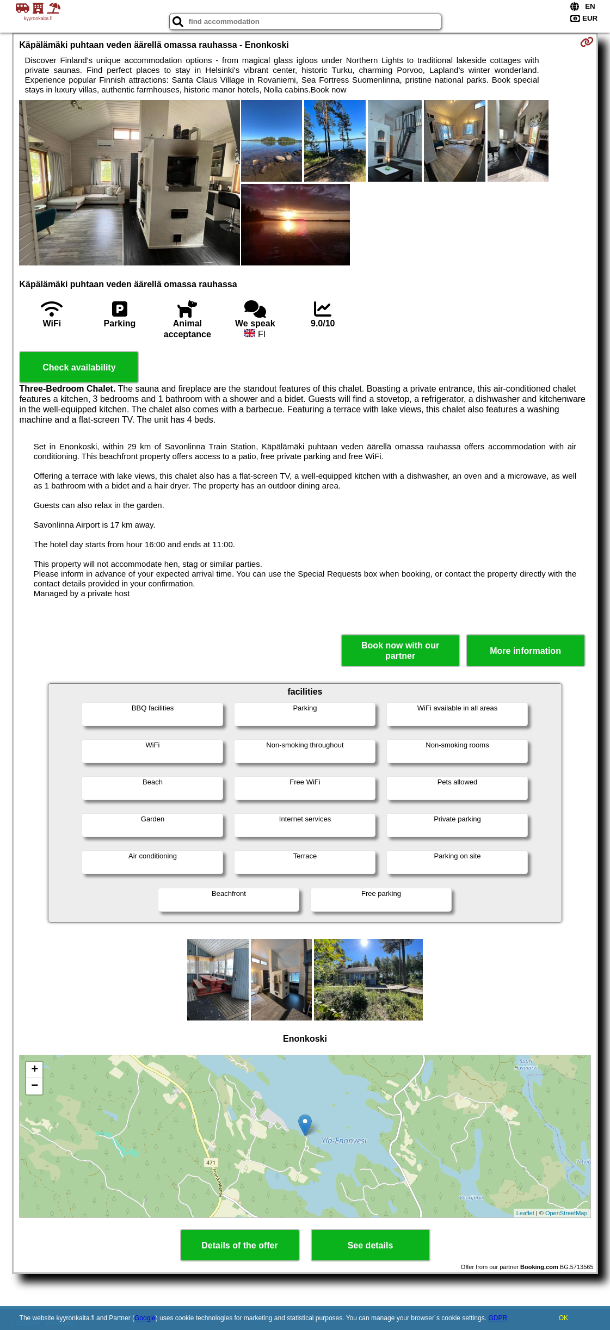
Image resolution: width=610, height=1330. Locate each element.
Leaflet (525, 1213)
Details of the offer (239, 1245)
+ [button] (34, 1070)
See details (370, 1245)
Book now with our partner (400, 650)
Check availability (78, 367)
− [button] (34, 1086)
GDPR (497, 1318)
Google (145, 1318)
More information (525, 650)
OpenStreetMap (566, 1213)
